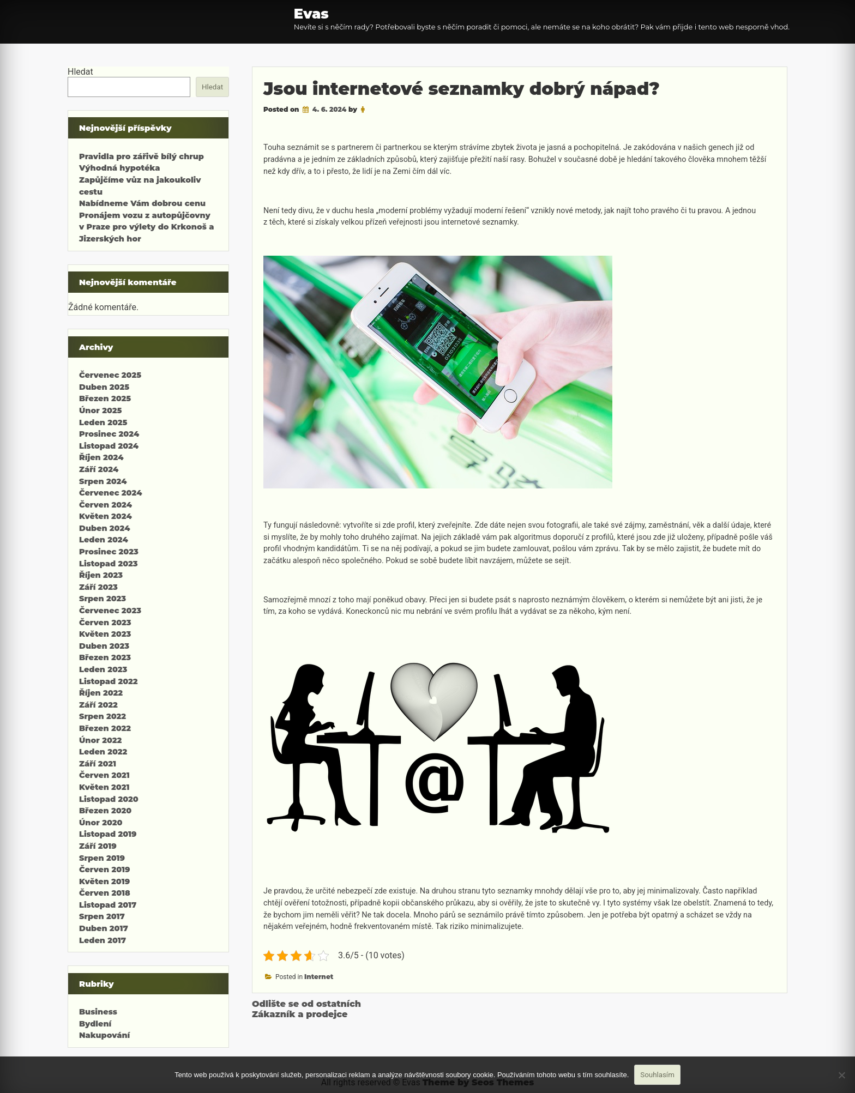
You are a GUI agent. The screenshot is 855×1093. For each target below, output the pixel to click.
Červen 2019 (104, 869)
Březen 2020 (105, 811)
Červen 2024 (105, 505)
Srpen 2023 (102, 598)
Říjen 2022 (101, 693)
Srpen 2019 (102, 858)
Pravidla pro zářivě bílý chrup (141, 156)
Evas (311, 13)
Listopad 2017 (107, 905)
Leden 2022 (103, 752)
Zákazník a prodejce (300, 1014)
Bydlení (95, 1024)
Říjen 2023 (101, 575)
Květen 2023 (105, 634)
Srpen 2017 (102, 916)
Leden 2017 (102, 940)
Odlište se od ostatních (306, 1004)
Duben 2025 (104, 387)
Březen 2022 (105, 728)
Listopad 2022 (108, 681)
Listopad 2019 (108, 834)
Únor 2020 (100, 823)
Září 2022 (98, 705)
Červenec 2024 (110, 493)
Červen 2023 (105, 622)
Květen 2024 (105, 516)
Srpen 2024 (103, 481)
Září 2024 (98, 469)
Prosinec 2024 (109, 434)
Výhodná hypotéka (119, 168)
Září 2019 (98, 846)
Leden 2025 (103, 422)
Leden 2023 (103, 669)
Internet (318, 977)
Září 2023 (98, 587)
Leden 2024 (103, 540)
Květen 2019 (104, 881)
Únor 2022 (100, 740)
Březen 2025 (105, 398)
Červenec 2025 (110, 375)
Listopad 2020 (109, 799)
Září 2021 (97, 764)
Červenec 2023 (110, 610)
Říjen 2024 (101, 457)
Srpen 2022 (102, 716)
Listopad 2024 (109, 446)
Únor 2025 (100, 410)
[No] (841, 1075)
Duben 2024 (104, 528)
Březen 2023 (105, 657)
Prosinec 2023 (109, 552)
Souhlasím (657, 1075)
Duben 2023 (104, 646)
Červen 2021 (104, 775)
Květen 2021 (104, 787)
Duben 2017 (103, 928)
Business (98, 1012)
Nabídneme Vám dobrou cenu (142, 203)
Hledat (80, 72)
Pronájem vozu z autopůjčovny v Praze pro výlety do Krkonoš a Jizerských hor (146, 227)
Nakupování (104, 1035)
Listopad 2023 (108, 564)
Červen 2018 (104, 893)
